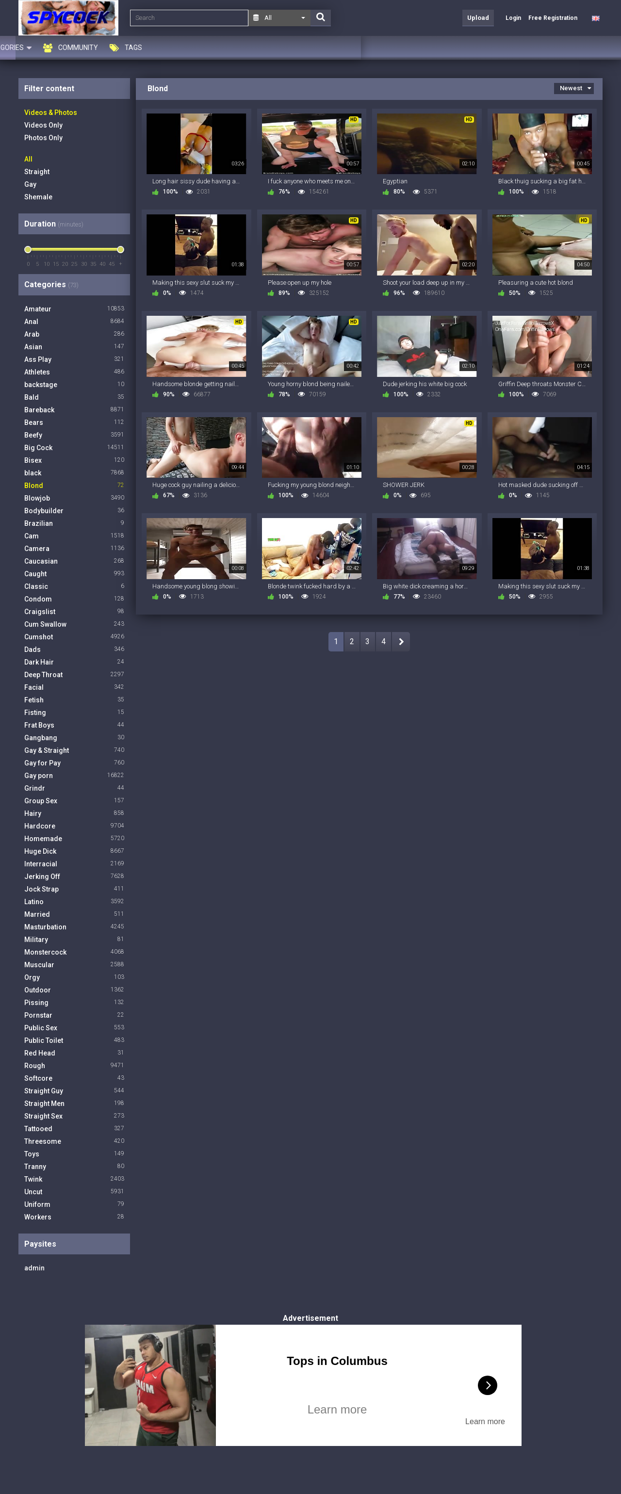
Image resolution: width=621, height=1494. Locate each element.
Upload (478, 17)
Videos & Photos (50, 112)
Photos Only (43, 138)
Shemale (38, 197)
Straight (36, 172)
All (28, 159)
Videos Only (43, 125)
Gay (30, 184)
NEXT (401, 641)
